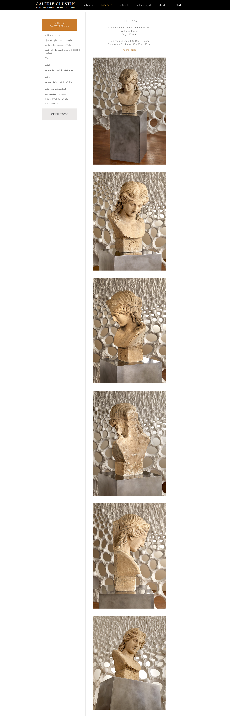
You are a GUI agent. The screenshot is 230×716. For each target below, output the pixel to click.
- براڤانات (64, 99)
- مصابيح (48, 82)
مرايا (47, 58)
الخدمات (124, 5)
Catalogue (106, 5)
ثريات (47, 77)
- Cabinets (54, 35)
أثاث (47, 35)
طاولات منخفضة (64, 45)
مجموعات (88, 5)
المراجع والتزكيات (143, 5)
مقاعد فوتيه (68, 70)
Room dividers (52, 99)
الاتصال (162, 5)
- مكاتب (62, 40)
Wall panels (51, 103)
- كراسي (59, 70)
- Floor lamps (65, 82)
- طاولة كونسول (52, 40)
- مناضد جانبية (51, 45)
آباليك (55, 82)
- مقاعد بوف (50, 70)
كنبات (47, 65)
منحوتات (62, 94)
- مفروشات (50, 89)
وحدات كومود (64, 50)
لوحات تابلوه (60, 89)
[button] (178, 5)
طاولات (69, 40)
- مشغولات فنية (51, 94)
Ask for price (130, 50)
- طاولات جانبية (51, 50)
